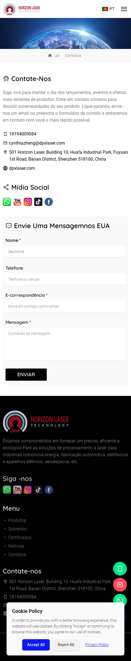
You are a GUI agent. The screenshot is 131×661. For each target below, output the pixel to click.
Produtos (14, 524)
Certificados (17, 541)
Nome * (13, 240)
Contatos (73, 55)
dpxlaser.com (22, 168)
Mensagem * (18, 324)
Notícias (13, 550)
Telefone (14, 270)
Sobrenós (14, 533)
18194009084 (22, 134)
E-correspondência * (27, 297)
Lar (57, 55)
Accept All (36, 644)
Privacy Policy (97, 644)
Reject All (66, 644)
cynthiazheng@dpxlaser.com (37, 143)
